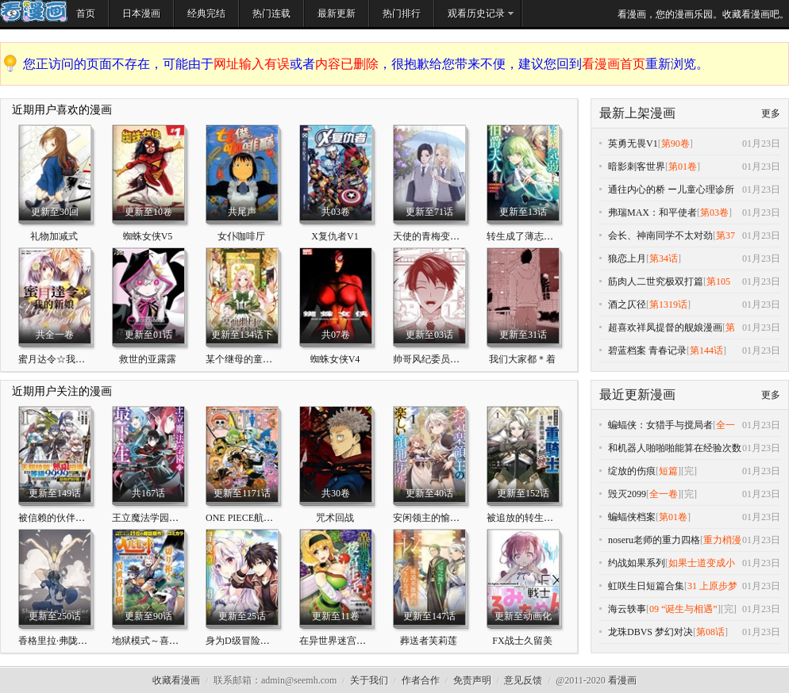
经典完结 (206, 13)
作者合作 (421, 680)
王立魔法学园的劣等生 (159, 517)
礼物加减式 (54, 236)
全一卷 (663, 494)
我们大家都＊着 (522, 359)
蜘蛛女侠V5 (148, 236)
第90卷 (675, 143)
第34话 (663, 258)
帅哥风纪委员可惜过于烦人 (450, 359)
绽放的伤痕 (632, 471)
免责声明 (472, 680)
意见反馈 (523, 680)
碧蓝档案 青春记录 (647, 350)
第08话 (710, 631)
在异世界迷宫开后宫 (342, 640)
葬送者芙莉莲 (428, 640)
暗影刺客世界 (636, 166)
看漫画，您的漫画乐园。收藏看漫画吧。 (703, 14)
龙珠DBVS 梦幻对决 (650, 631)
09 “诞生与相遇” (683, 609)
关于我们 (369, 680)
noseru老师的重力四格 (654, 540)
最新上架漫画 (637, 113)
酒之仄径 (627, 304)
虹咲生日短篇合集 (646, 586)
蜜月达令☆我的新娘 (61, 359)
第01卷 (682, 166)
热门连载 (271, 13)
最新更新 (337, 13)
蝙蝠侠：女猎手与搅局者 (660, 425)
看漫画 (622, 680)
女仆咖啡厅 (241, 236)
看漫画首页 (613, 64)
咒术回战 (335, 517)
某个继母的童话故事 (248, 359)
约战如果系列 (636, 563)
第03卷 (714, 212)
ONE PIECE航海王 (244, 517)
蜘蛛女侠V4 (335, 359)
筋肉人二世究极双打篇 (655, 281)
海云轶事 (627, 609)
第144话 (706, 350)
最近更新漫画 (637, 394)
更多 (770, 113)
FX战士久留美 (522, 640)
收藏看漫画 (176, 680)
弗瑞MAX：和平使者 (652, 212)
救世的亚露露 (147, 359)
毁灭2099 (627, 494)
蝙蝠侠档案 (632, 517)
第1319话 (668, 304)
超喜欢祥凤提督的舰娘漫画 (665, 327)
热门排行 (402, 13)
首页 (85, 13)
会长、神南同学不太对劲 (660, 235)
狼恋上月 (627, 258)
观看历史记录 (476, 13)
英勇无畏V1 (633, 143)
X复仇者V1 (334, 236)
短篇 (668, 471)
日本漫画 (141, 13)
